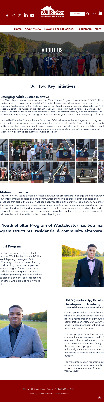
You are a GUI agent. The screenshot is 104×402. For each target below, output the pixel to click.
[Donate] (77, 14)
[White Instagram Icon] (13, 15)
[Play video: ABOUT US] (52, 59)
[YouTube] (32, 15)
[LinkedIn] (26, 15)
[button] (100, 13)
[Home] (99, 397)
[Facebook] (7, 15)
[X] (19, 15)
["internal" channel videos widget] (52, 54)
